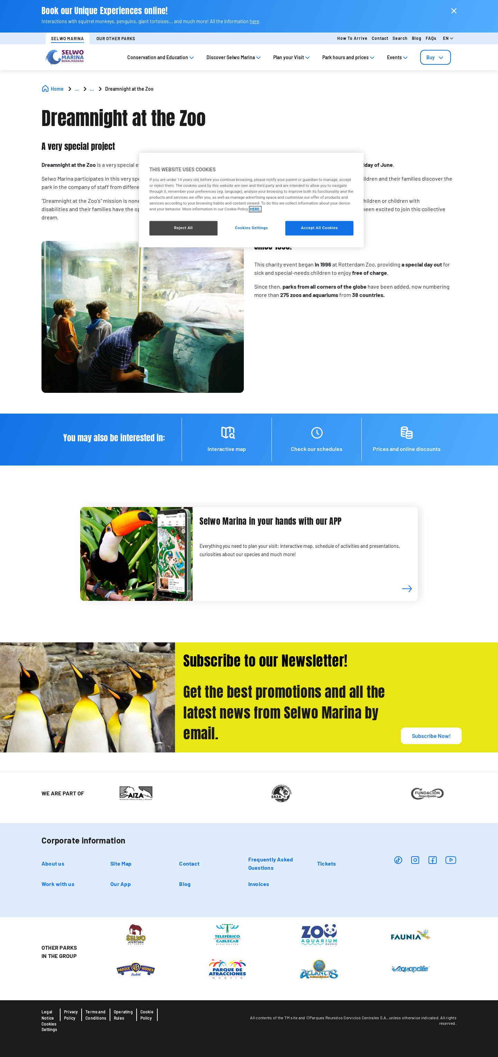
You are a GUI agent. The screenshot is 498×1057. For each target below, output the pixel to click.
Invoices (258, 883)
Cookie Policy (147, 1014)
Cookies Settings (49, 1026)
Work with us (58, 883)
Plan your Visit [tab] (292, 57)
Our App (120, 883)
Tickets (326, 863)
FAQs (431, 38)
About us (53, 863)
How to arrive (352, 38)
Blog (417, 38)
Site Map (120, 863)
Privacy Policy (71, 1014)
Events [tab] (398, 57)
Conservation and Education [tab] (161, 57)
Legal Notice (48, 1014)
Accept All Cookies (319, 228)
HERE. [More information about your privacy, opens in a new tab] (255, 209)
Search (400, 38)
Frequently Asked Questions (270, 863)
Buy (435, 57)
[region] (251, 200)
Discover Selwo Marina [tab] (234, 57)
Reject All (183, 228)
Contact (380, 38)
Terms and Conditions (95, 1014)
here (254, 21)
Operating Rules (123, 1014)
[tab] (435, 57)
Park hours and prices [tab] (349, 57)
